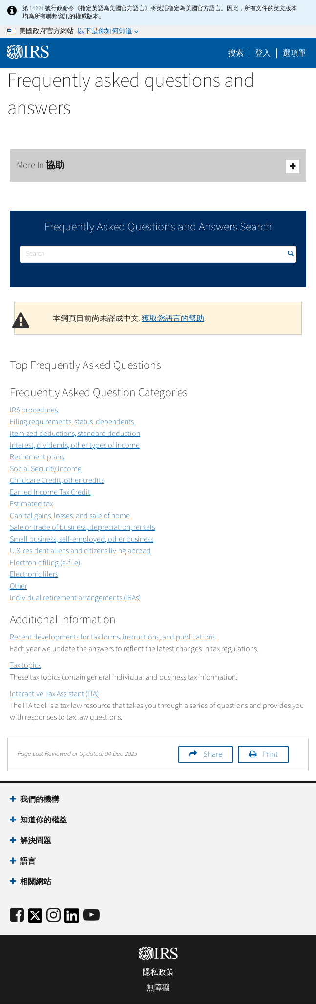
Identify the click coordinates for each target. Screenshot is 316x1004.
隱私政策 (158, 972)
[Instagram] (53, 916)
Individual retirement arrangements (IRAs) (75, 598)
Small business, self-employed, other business (81, 539)
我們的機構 (39, 799)
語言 (28, 861)
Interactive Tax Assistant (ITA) (54, 693)
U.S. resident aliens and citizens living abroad (80, 551)
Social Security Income (46, 468)
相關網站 (35, 881)
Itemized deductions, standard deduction (75, 433)
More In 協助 (158, 166)
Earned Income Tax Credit (50, 492)
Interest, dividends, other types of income (75, 445)
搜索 (236, 53)
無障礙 (158, 988)
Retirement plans (37, 457)
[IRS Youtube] (91, 916)
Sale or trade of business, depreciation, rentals (82, 527)
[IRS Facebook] (17, 916)
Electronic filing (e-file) (45, 562)
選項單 (294, 53)
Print (270, 754)
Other (18, 586)
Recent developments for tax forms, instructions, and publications (112, 637)
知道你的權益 (43, 820)
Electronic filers (34, 574)
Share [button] (212, 754)
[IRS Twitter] (35, 919)
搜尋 (290, 253)
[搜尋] (158, 254)
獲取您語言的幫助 (173, 318)
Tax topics (25, 665)
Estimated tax (31, 504)
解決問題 (35, 840)
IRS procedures (34, 410)
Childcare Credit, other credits (57, 480)
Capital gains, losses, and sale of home (70, 515)
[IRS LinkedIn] (71, 919)
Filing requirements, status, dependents (72, 421)
